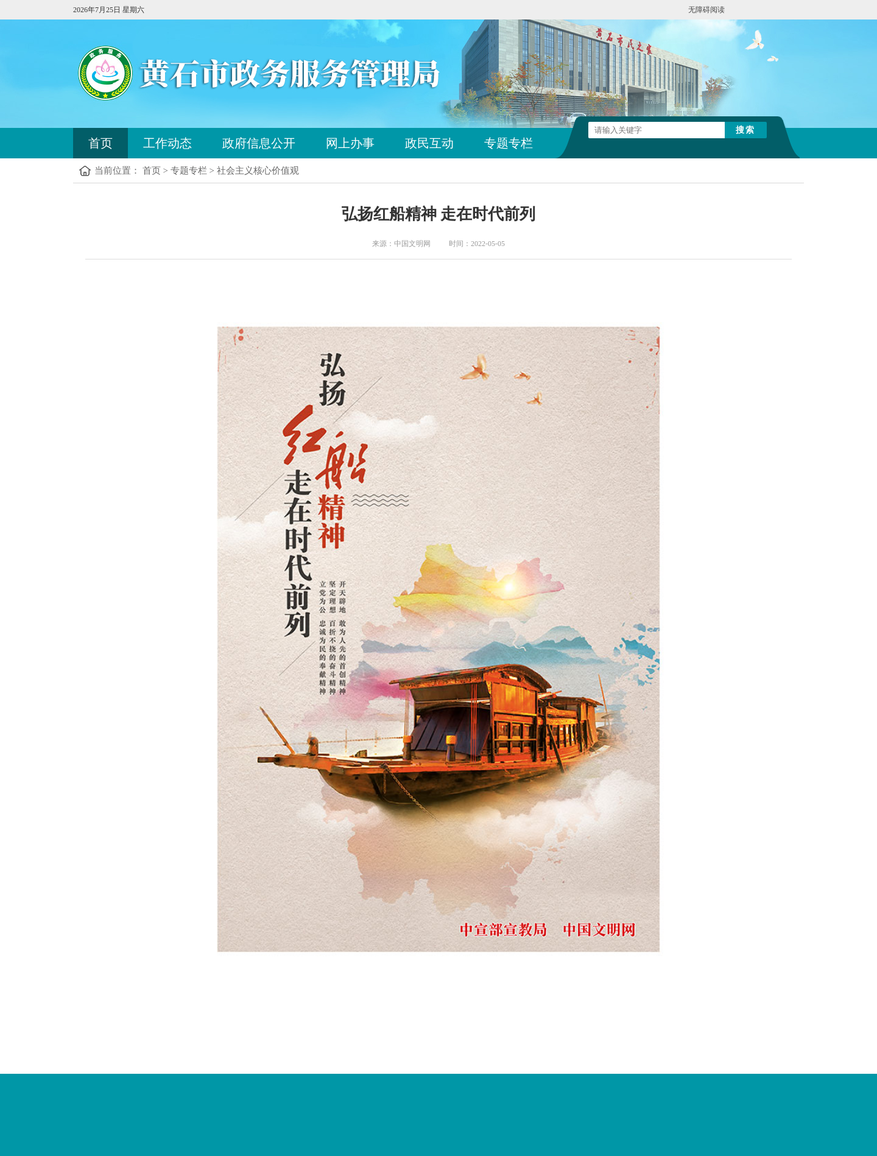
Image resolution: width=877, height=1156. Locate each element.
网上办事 (350, 143)
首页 (100, 143)
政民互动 (429, 143)
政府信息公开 (258, 143)
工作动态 (167, 143)
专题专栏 (508, 143)
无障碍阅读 (706, 9)
